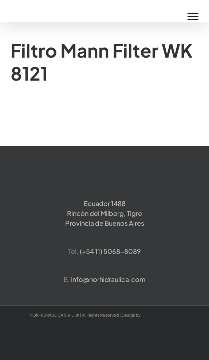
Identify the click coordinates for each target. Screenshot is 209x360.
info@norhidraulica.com (108, 279)
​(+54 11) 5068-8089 (110, 251)
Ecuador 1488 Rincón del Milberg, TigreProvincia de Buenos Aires (104, 213)
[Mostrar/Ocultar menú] (193, 16)
